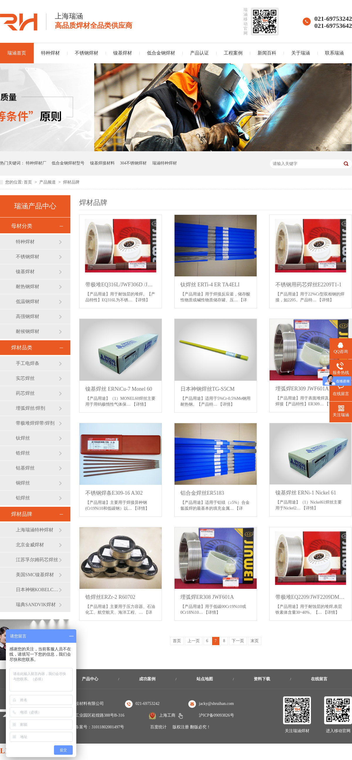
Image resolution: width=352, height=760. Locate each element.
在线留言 (319, 679)
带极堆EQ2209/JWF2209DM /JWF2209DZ (310, 597)
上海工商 (167, 715)
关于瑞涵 (300, 52)
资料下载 (262, 679)
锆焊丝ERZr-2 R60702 (110, 597)
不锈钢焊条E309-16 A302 (114, 493)
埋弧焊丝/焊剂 (30, 408)
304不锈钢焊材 (133, 163)
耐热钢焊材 (27, 286)
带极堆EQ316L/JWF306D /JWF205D (120, 285)
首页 (28, 182)
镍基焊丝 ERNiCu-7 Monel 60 (118, 389)
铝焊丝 (23, 497)
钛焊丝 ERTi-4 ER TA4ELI (210, 285)
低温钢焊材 (27, 301)
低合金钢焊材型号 (68, 163)
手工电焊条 (27, 363)
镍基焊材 (122, 52)
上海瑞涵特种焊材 (34, 529)
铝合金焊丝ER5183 (202, 493)
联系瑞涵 (334, 52)
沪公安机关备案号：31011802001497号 (89, 727)
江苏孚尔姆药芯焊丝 (37, 559)
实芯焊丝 (25, 378)
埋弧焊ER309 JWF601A (302, 389)
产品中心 (90, 679)
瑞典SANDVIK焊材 (36, 604)
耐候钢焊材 (27, 331)
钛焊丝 (23, 438)
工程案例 (233, 52)
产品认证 (199, 52)
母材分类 (21, 226)
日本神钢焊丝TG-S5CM (207, 389)
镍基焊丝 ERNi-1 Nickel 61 (305, 493)
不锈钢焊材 (86, 52)
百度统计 (158, 727)
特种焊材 (50, 52)
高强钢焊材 (27, 316)
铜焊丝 (23, 482)
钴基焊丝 (25, 467)
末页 (255, 641)
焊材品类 (21, 348)
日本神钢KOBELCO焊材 (37, 589)
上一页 (193, 641)
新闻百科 (267, 52)
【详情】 (141, 300)
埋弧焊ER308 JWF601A (207, 597)
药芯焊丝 (25, 393)
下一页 (238, 641)
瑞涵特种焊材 (164, 163)
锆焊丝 (23, 452)
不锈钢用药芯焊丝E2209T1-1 (308, 285)
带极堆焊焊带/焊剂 (35, 423)
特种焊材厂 (36, 163)
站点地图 (205, 679)
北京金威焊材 (30, 544)
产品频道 (48, 182)
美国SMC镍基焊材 (35, 574)
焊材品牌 (71, 182)
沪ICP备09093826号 (216, 715)
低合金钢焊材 (161, 52)
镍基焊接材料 (102, 163)
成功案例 (147, 679)
